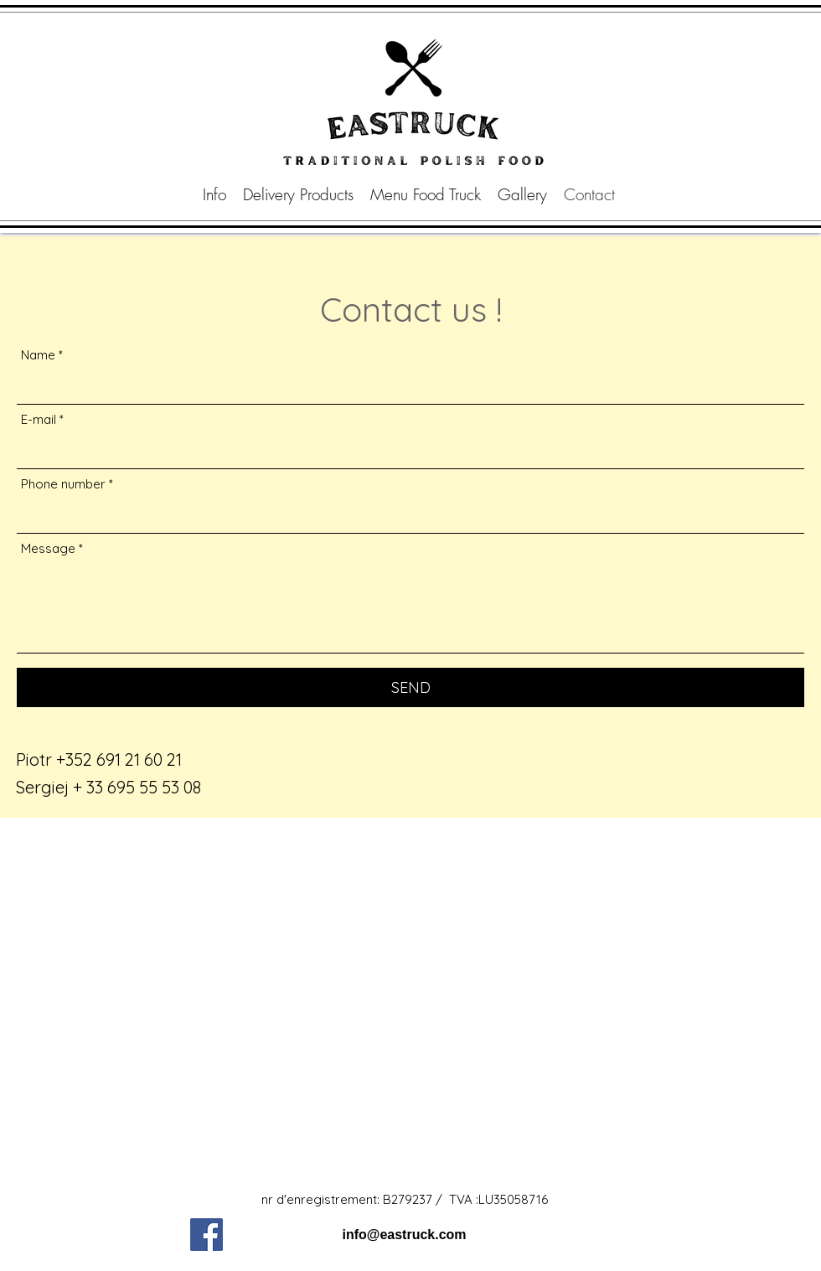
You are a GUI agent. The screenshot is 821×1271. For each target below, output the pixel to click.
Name (38, 355)
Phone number (63, 484)
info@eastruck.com (404, 1234)
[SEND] (410, 687)
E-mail (38, 419)
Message (48, 548)
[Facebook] (206, 1234)
